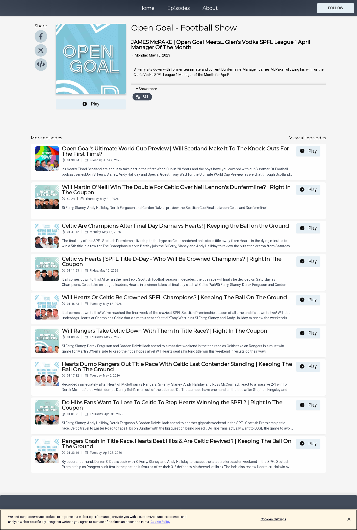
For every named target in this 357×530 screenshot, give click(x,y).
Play (91, 104)
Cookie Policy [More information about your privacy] (160, 524)
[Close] (348, 521)
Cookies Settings (273, 521)
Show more (146, 89)
